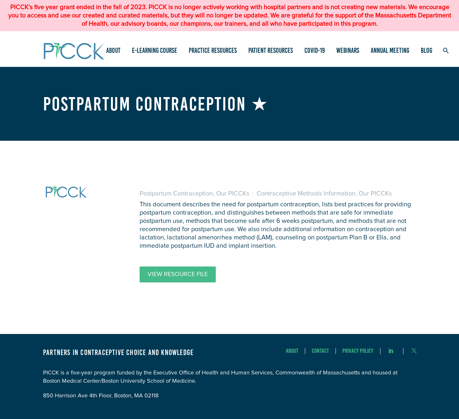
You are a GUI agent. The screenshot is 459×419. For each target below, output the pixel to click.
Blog (426, 50)
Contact (320, 351)
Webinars (347, 50)
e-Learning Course (154, 50)
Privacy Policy (357, 351)
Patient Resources (270, 50)
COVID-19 (314, 50)
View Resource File (178, 274)
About (113, 50)
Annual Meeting (390, 50)
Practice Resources (213, 50)
